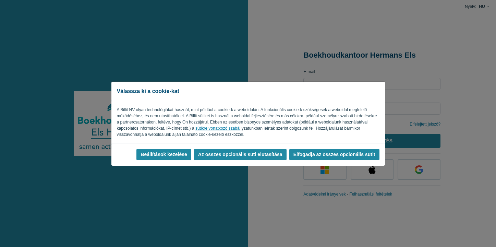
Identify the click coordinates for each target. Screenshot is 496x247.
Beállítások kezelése (164, 154)
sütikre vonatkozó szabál (217, 128)
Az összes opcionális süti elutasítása (240, 154)
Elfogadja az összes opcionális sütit (334, 154)
